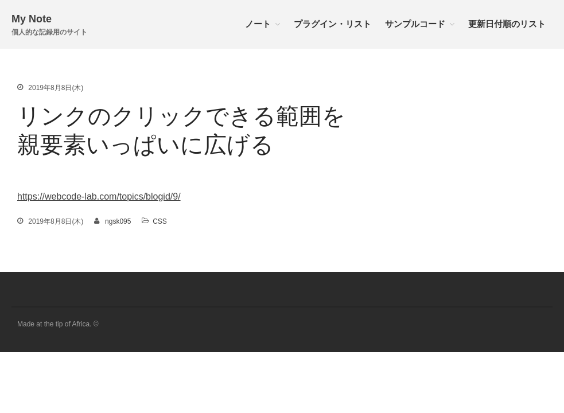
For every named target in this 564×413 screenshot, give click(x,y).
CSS (160, 221)
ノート (258, 24)
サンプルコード (415, 24)
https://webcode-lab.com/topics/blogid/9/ (99, 196)
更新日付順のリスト (507, 24)
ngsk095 (118, 221)
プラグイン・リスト (332, 24)
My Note (31, 19)
